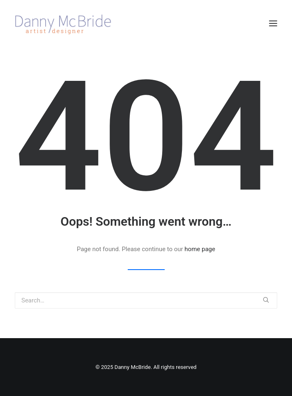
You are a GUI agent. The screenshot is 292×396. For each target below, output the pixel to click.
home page (199, 249)
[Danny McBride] (68, 23)
